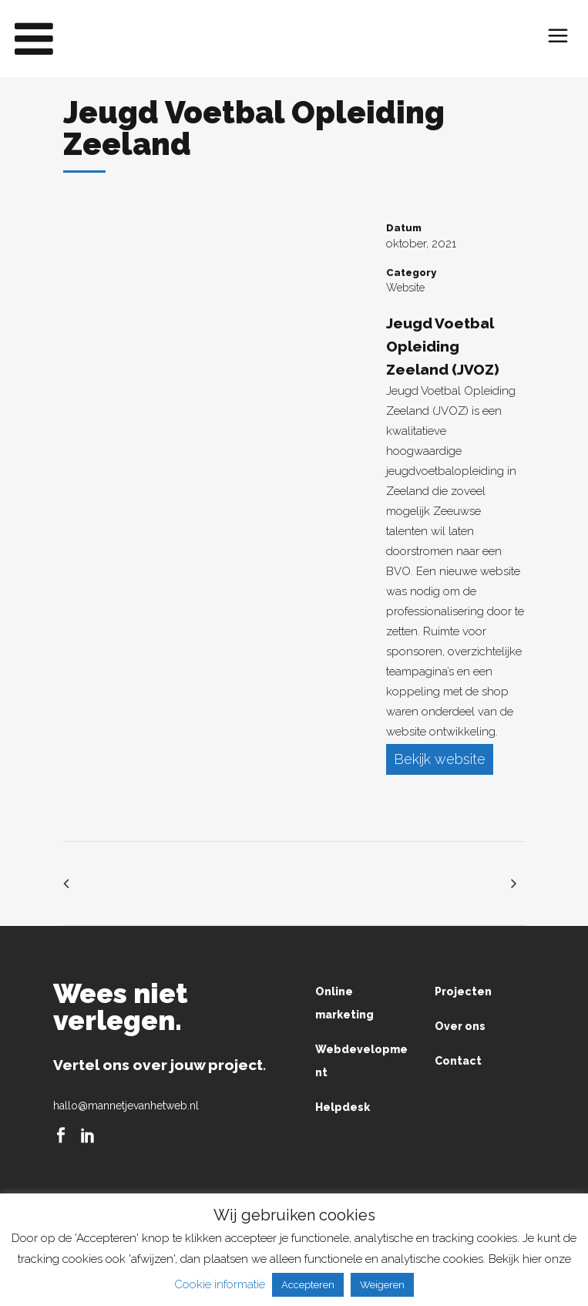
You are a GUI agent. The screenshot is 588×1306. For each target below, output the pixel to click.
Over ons (460, 1028)
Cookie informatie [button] (219, 1284)
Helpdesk (342, 1108)
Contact (458, 1062)
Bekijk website (440, 760)
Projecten (463, 993)
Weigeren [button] (382, 1285)
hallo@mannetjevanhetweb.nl (126, 1107)
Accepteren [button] (307, 1285)
